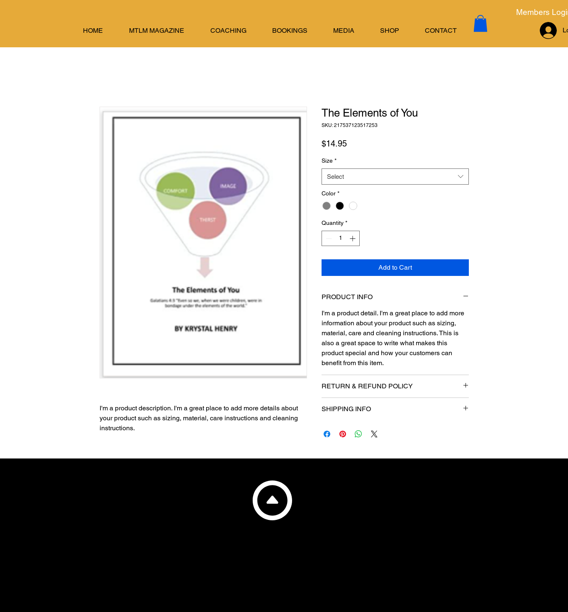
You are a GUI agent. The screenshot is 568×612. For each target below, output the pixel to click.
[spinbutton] (340, 238)
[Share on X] (374, 434)
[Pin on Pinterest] (343, 434)
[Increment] (353, 238)
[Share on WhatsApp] (358, 434)
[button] (228, 30)
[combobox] (395, 176)
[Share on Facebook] (327, 434)
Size (329, 160)
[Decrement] (328, 238)
